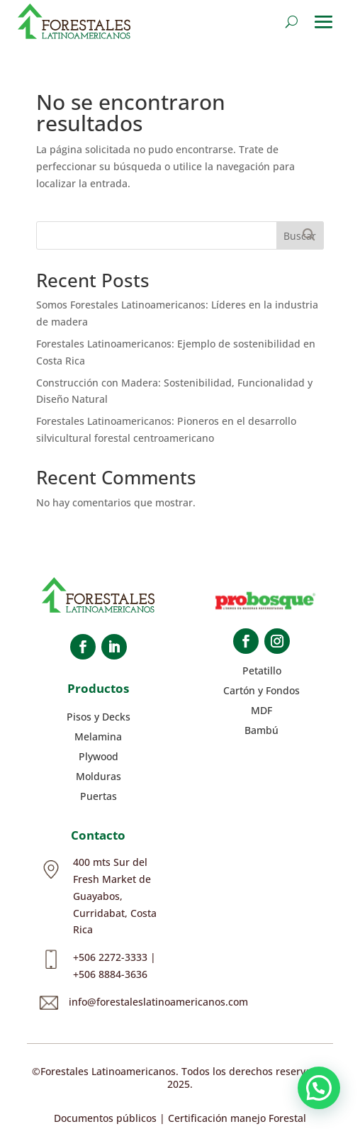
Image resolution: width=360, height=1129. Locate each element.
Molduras (98, 776)
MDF (261, 710)
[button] (319, 1088)
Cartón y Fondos (261, 690)
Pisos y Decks (98, 716)
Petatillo (261, 670)
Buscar (299, 236)
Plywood (98, 756)
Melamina (98, 736)
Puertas (98, 796)
